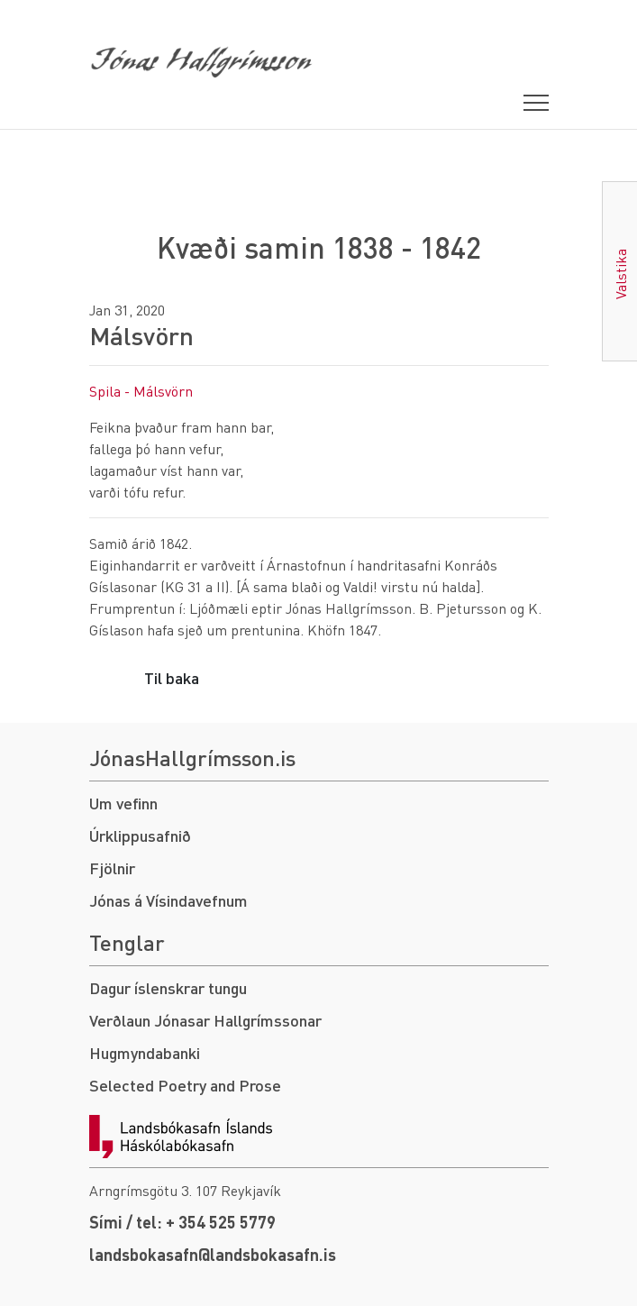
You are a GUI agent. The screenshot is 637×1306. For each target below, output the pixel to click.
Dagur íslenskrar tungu (168, 987)
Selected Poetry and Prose (185, 1084)
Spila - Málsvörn (141, 390)
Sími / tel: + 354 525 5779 (182, 1221)
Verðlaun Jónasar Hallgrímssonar (205, 1019)
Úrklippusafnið (140, 835)
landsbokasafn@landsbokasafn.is (212, 1254)
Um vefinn (123, 802)
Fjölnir (112, 867)
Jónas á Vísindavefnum (168, 900)
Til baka (171, 677)
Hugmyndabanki (144, 1052)
